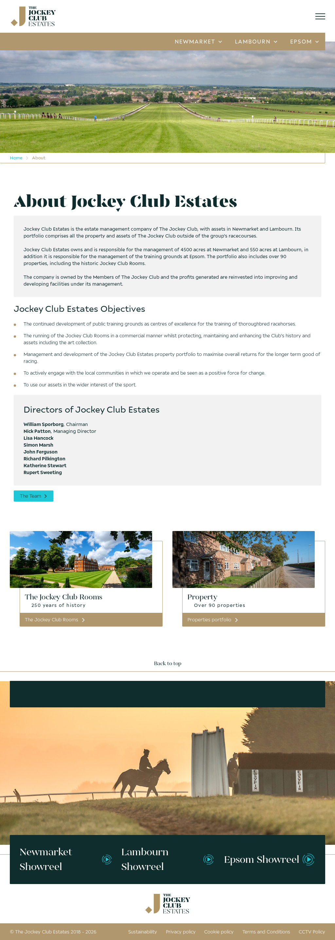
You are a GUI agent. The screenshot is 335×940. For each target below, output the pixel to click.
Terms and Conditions (266, 931)
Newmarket (198, 41)
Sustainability (142, 931)
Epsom (304, 41)
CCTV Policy (312, 931)
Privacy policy (181, 931)
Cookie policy (219, 931)
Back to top (167, 663)
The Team (33, 496)
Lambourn (256, 41)
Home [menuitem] (16, 157)
